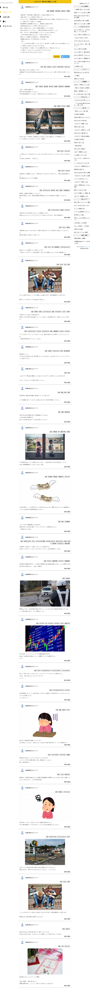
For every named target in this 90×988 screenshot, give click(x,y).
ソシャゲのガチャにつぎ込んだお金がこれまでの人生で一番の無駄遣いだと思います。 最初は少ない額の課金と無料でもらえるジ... (45, 897)
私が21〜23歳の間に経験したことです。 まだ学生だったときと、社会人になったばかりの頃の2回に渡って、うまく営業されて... (45, 724)
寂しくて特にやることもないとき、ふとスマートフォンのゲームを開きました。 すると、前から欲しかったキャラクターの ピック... (45, 672)
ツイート (65, 56)
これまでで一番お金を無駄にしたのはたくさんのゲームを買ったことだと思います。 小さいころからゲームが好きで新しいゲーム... (45, 375)
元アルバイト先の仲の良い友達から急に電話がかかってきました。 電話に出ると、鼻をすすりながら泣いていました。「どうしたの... (45, 851)
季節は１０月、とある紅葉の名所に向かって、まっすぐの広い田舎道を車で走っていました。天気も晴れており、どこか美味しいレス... (45, 593)
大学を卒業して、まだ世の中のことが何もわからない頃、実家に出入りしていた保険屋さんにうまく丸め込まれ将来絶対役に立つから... (45, 491)
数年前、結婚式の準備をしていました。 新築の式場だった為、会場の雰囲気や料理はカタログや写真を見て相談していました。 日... (45, 192)
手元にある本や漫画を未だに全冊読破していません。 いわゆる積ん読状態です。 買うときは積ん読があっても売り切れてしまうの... (45, 414)
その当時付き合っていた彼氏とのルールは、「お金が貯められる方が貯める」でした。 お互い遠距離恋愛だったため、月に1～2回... (45, 446)
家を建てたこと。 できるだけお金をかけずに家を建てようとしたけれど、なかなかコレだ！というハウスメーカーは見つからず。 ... (45, 354)
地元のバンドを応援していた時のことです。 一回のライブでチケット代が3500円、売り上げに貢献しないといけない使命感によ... (45, 248)
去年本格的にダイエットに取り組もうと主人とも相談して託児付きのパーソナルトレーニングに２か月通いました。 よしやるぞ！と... (45, 692)
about (78, 246)
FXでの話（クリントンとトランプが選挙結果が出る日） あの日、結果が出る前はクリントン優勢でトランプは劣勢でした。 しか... (45, 639)
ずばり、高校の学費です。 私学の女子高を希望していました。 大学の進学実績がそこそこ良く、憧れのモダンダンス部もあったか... (45, 88)
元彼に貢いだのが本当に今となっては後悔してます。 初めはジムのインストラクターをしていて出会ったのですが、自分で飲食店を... (45, 211)
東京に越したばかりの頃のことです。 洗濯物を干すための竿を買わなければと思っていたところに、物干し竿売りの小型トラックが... (45, 69)
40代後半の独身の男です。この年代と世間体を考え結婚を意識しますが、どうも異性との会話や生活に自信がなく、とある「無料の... (45, 562)
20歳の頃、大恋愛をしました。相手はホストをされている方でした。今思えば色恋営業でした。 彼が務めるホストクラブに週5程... (45, 173)
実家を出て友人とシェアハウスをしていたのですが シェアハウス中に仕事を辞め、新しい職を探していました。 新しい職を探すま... (45, 757)
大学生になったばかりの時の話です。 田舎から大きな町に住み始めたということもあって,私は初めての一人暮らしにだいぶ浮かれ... (45, 313)
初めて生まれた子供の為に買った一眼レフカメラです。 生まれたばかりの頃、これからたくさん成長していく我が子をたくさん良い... (45, 929)
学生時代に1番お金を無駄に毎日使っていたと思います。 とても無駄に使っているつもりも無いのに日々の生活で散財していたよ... (45, 394)
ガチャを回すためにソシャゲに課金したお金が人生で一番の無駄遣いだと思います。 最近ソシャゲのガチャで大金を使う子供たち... (45, 280)
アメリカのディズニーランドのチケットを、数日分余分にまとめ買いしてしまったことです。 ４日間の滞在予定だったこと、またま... (45, 333)
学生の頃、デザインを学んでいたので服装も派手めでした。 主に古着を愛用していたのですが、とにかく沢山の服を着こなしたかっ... (45, 806)
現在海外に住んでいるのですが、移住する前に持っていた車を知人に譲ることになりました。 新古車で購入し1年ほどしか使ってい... (45, 229)
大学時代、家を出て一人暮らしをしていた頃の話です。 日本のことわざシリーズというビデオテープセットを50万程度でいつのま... (45, 543)
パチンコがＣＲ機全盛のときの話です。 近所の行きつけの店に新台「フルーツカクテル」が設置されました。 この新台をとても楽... (45, 523)
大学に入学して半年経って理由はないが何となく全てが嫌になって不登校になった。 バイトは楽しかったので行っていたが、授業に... (45, 120)
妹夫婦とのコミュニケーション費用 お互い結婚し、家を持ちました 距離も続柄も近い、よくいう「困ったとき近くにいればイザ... (45, 963)
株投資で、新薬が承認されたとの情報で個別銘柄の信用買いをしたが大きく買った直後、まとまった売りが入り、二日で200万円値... (45, 775)
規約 (82, 246)
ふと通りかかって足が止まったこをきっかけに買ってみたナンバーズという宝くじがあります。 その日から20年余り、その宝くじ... (45, 153)
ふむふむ (56, 56)
